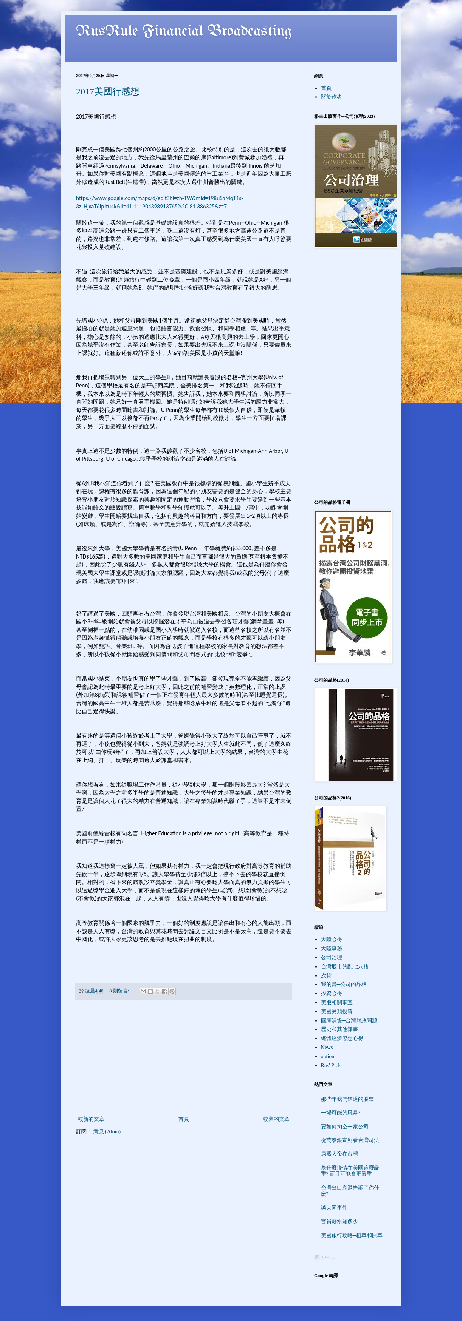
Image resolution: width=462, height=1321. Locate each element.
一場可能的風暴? (340, 1113)
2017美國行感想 (108, 91)
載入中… (324, 1257)
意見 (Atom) (107, 1131)
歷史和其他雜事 (339, 1029)
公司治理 (331, 957)
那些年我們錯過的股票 (347, 1099)
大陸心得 (331, 939)
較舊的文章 (276, 1119)
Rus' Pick (331, 1065)
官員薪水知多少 (339, 1221)
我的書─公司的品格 (344, 984)
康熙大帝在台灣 (339, 1154)
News (327, 1047)
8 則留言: (119, 991)
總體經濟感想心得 (342, 1038)
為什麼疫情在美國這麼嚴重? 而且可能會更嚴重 (350, 1171)
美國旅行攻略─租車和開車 (352, 1235)
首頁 (183, 1119)
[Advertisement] (183, 1058)
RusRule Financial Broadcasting (184, 31)
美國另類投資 (337, 1011)
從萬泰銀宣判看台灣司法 (350, 1140)
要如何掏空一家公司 (345, 1127)
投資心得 (331, 993)
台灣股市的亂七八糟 (345, 966)
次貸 (326, 975)
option (328, 1056)
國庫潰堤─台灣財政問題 (349, 1020)
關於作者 (331, 97)
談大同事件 (334, 1208)
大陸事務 (331, 948)
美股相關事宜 (337, 1002)
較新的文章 (91, 1119)
